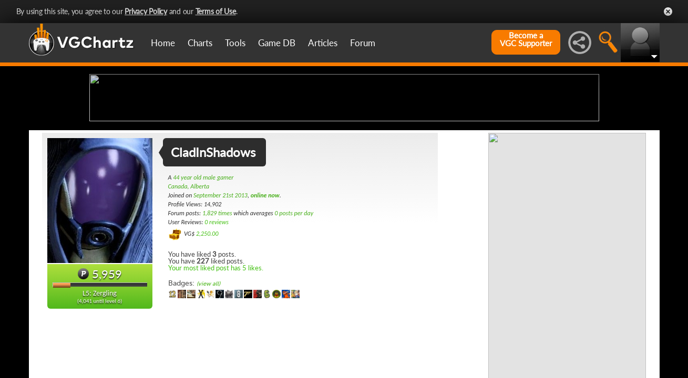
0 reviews (216, 305)
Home (163, 42)
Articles (322, 42)
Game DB (276, 42)
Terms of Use (216, 11)
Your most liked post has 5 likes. (215, 350)
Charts (200, 42)
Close (668, 11)
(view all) (208, 366)
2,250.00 (207, 316)
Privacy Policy (146, 11)
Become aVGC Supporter (526, 39)
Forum (362, 42)
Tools (235, 42)
